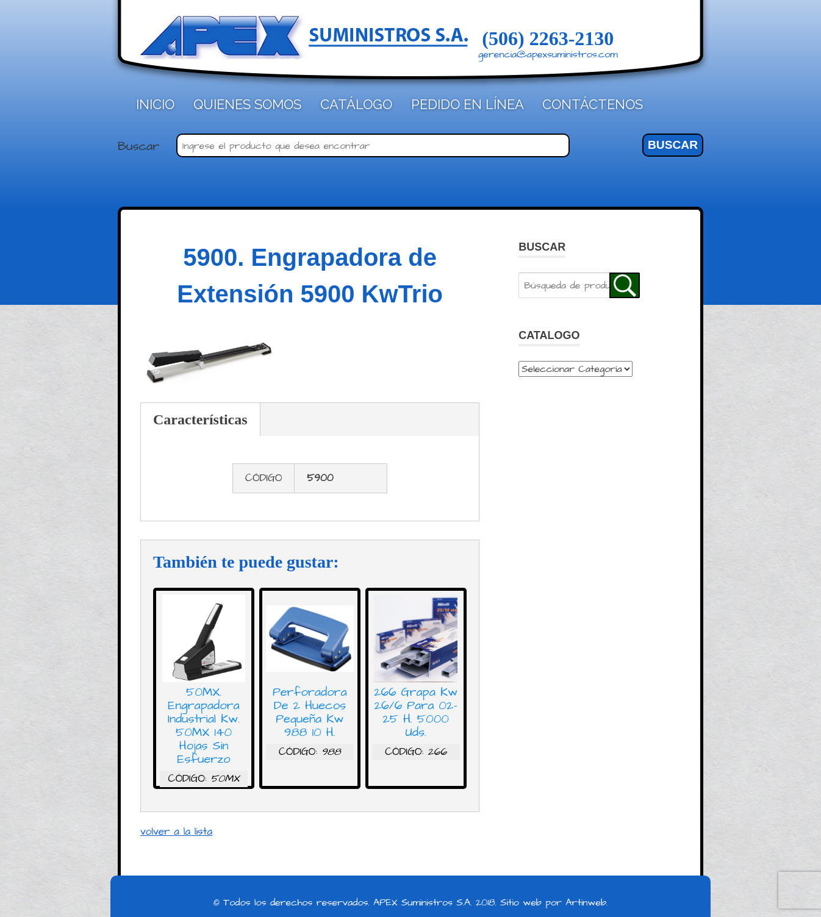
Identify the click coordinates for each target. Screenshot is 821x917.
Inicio (155, 104)
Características (200, 419)
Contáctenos (592, 104)
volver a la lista (176, 831)
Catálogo (356, 104)
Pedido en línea (467, 104)
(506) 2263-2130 (548, 38)
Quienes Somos (247, 104)
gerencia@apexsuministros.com (548, 54)
